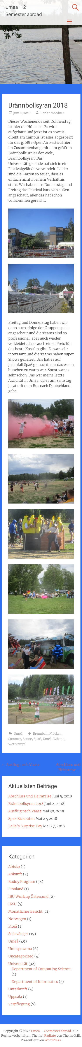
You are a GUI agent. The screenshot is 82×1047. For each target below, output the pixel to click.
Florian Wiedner (52, 113)
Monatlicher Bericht (25, 911)
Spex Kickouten (21, 818)
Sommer (14, 739)
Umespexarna (20, 948)
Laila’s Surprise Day (25, 826)
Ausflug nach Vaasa (20, 764)
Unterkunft (17, 989)
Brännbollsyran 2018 (26, 803)
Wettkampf (17, 744)
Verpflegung (19, 1004)
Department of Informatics (35, 981)
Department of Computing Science (41, 969)
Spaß (37, 739)
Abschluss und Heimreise (29, 796)
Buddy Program (21, 881)
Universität (18, 963)
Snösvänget (18, 934)
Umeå (18, 734)
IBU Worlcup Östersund (28, 896)
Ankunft (15, 874)
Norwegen (17, 919)
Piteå (12, 926)
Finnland (15, 889)
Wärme (58, 739)
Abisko (14, 866)
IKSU (12, 904)
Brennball (40, 734)
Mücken (55, 734)
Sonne (27, 739)
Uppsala (15, 996)
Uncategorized (20, 956)
